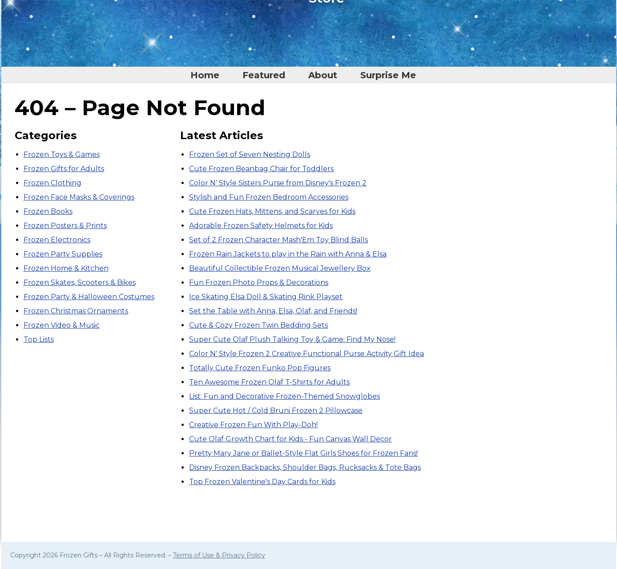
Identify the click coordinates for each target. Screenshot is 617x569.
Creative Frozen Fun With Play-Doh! (253, 425)
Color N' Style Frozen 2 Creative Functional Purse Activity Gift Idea (306, 353)
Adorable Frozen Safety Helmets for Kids (261, 225)
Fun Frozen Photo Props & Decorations (258, 282)
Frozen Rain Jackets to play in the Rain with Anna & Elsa (288, 254)
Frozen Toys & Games (62, 154)
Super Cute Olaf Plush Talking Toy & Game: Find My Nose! (292, 339)
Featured (263, 75)
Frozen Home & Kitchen (66, 268)
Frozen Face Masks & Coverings (79, 197)
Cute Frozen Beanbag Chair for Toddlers (261, 168)
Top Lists (39, 339)
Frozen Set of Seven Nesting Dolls (249, 154)
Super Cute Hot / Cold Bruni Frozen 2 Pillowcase (276, 410)
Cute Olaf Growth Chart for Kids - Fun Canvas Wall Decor (290, 439)
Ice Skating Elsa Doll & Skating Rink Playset (266, 297)
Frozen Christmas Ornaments (76, 311)
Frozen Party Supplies (63, 254)
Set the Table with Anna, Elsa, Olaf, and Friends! (273, 311)
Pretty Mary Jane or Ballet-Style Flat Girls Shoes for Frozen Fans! (303, 453)
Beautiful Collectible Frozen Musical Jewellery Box (280, 268)
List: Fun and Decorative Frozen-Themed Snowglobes (284, 396)
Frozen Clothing (52, 183)
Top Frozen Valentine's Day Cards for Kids (262, 481)
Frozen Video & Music (62, 325)
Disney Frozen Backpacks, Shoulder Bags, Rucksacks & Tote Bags (305, 467)
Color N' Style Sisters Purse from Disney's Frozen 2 (278, 183)
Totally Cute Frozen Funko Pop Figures (260, 368)
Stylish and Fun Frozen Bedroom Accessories (268, 197)
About (322, 75)
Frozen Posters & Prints (65, 225)
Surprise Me (388, 75)
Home (204, 75)
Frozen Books (48, 211)
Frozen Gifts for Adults (64, 168)
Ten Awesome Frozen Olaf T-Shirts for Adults (269, 382)
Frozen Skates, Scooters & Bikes (80, 282)
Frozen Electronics (57, 240)
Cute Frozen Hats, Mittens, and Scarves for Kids (272, 211)
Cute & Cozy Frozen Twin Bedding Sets (258, 325)
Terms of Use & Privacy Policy (219, 555)
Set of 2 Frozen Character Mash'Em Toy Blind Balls (278, 240)
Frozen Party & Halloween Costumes (89, 297)
